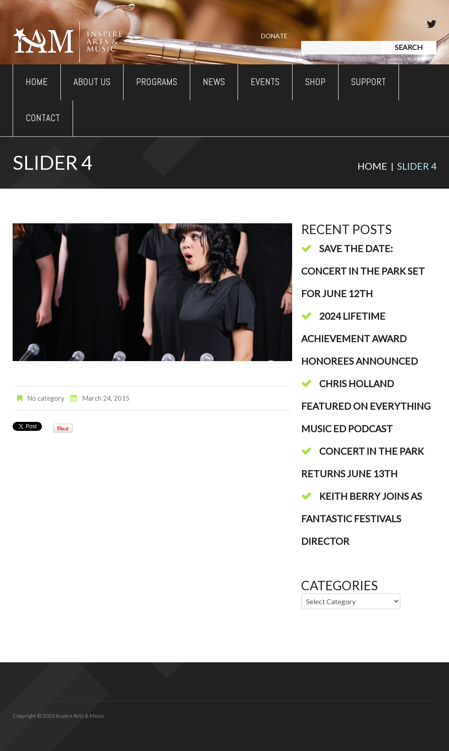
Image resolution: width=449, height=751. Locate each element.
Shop (315, 82)
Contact (43, 118)
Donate (274, 36)
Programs (156, 82)
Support (368, 82)
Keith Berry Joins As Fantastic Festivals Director (361, 518)
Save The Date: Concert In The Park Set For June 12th (363, 271)
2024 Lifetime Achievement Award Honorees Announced (359, 338)
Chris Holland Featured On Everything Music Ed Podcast (366, 406)
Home (37, 82)
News (214, 82)
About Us (91, 82)
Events (265, 82)
